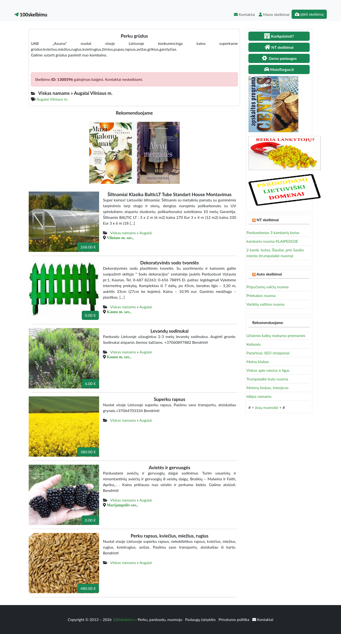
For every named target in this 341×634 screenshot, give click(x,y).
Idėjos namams (259, 396)
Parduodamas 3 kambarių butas (273, 232)
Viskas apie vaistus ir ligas (267, 370)
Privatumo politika (234, 619)
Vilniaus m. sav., (120, 238)
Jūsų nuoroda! (266, 407)
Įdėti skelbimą (309, 14)
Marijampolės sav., (122, 505)
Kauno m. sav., (119, 312)
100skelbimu (30, 14)
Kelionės (253, 344)
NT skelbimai (268, 219)
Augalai (145, 232)
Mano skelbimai (274, 14)
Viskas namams (123, 232)
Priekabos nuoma (261, 295)
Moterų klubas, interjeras (267, 387)
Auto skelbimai (269, 274)
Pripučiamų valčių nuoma (267, 286)
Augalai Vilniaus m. (52, 99)
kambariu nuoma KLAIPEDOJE (272, 241)
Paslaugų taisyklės (201, 619)
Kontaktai (244, 14)
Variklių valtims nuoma (265, 304)
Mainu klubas (257, 361)
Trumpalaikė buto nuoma (267, 379)
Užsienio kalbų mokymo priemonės (275, 335)
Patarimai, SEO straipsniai (267, 353)
